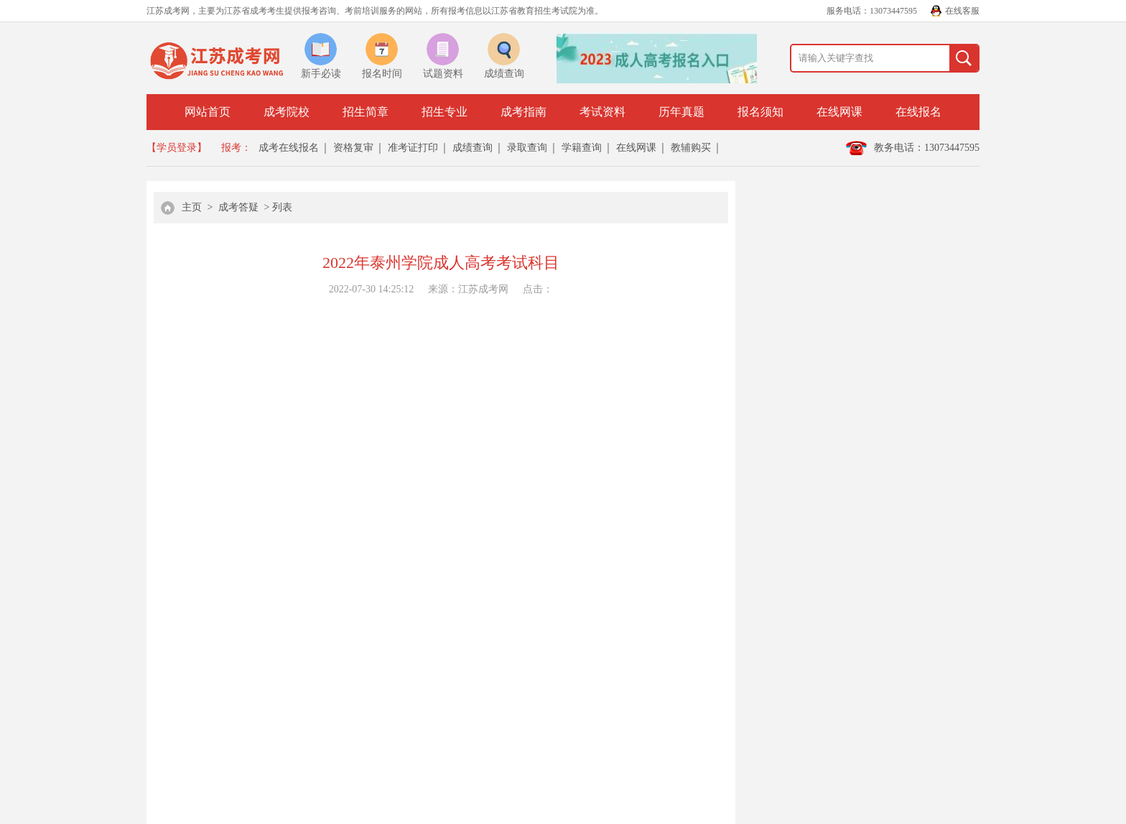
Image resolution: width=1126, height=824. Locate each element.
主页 (192, 207)
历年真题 (681, 112)
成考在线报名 (289, 147)
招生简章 (365, 112)
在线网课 (839, 112)
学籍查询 (582, 147)
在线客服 (962, 11)
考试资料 (602, 112)
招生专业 (444, 112)
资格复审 (353, 147)
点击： (538, 289)
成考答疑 (238, 207)
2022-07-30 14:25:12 (371, 289)
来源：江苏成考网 (468, 289)
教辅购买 (691, 147)
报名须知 (760, 112)
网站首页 (208, 112)
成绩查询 (472, 147)
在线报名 (918, 112)
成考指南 (523, 112)
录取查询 (527, 147)
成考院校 (287, 112)
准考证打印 (413, 147)
